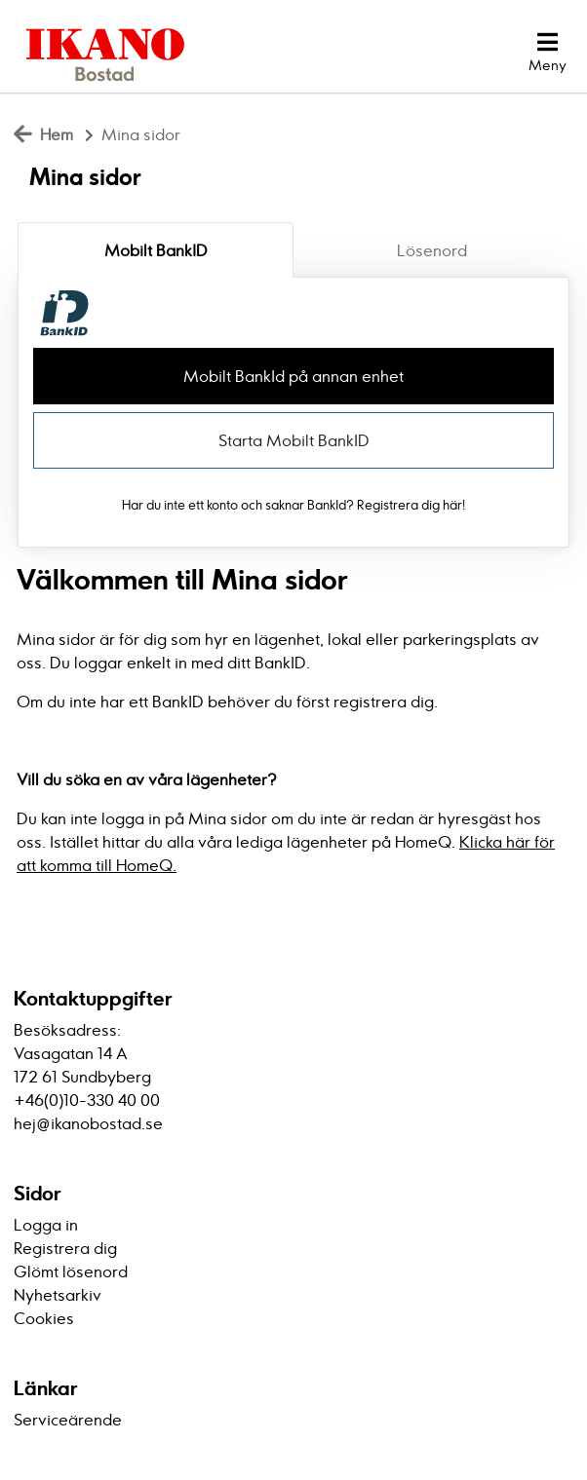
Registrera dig (65, 1248)
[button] (547, 53)
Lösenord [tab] (432, 250)
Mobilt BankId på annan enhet (293, 376)
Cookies (44, 1318)
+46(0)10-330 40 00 (87, 1100)
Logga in (46, 1224)
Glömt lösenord (71, 1271)
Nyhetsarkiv (57, 1295)
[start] (98, 52)
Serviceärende (68, 1419)
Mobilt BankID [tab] (156, 250)
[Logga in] (468, 53)
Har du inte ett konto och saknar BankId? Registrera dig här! (293, 504)
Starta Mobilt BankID (294, 440)
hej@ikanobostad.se (88, 1123)
